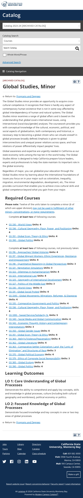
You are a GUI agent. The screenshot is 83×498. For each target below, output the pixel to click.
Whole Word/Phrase (17, 55)
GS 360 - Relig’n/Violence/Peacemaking (30, 339)
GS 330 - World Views (20, 225)
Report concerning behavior (38, 484)
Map (19, 449)
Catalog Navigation (16, 72)
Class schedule (39, 454)
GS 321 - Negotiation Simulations (26, 268)
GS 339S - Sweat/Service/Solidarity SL (29, 315)
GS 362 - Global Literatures (23, 343)
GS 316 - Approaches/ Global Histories (29, 252)
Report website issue (15, 484)
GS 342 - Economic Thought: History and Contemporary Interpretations (38, 325)
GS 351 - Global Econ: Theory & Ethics (28, 236)
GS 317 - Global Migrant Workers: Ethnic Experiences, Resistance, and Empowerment (43, 258)
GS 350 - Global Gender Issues (24, 331)
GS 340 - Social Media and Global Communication (35, 319)
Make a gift (73, 474)
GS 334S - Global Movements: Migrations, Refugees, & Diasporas (43, 296)
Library (20, 444)
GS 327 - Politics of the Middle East (27, 284)
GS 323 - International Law (23, 276)
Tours (5, 449)
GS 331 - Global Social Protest (24, 292)
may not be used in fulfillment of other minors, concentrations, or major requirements (39, 210)
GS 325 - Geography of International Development (35, 280)
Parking (6, 454)
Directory (36, 444)
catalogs (21, 491)
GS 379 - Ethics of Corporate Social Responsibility (35, 359)
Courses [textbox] (8, 41)
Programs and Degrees (28, 97)
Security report (57, 484)
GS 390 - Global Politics (21, 240)
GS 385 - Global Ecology (21, 363)
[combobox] (41, 26)
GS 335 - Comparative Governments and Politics (34, 304)
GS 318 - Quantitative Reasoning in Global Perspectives (38, 264)
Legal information (73, 484)
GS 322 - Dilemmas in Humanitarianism (29, 272)
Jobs (4, 444)
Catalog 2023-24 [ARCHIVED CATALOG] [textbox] (25, 26)
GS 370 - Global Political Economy (26, 355)
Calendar (21, 454)
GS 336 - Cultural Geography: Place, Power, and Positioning (40, 229)
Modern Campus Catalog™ (46, 494)
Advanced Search (11, 62)
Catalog (11, 15)
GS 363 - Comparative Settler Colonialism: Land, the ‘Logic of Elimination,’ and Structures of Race (41, 349)
